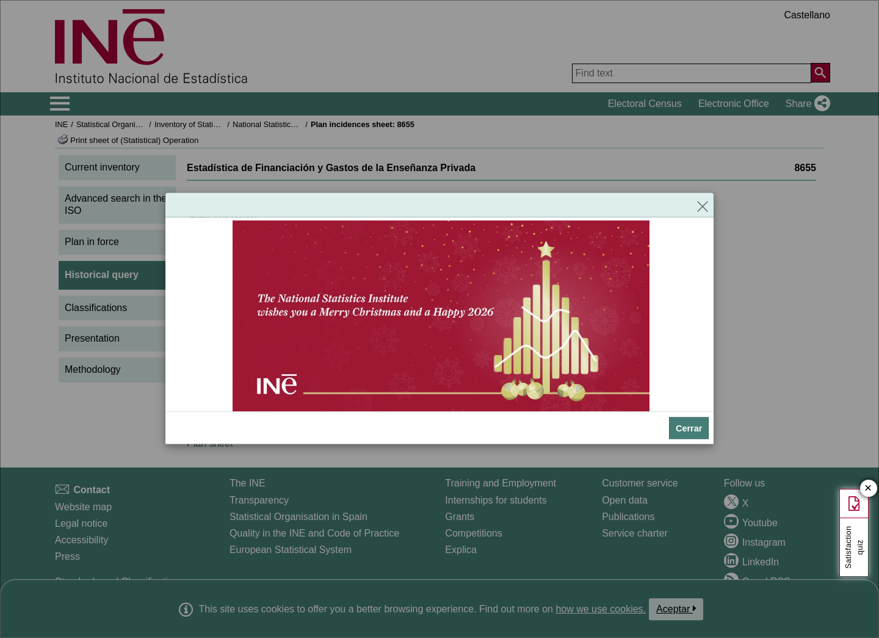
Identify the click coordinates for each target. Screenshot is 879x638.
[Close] (703, 205)
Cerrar (689, 428)
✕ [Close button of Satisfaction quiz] (868, 489)
